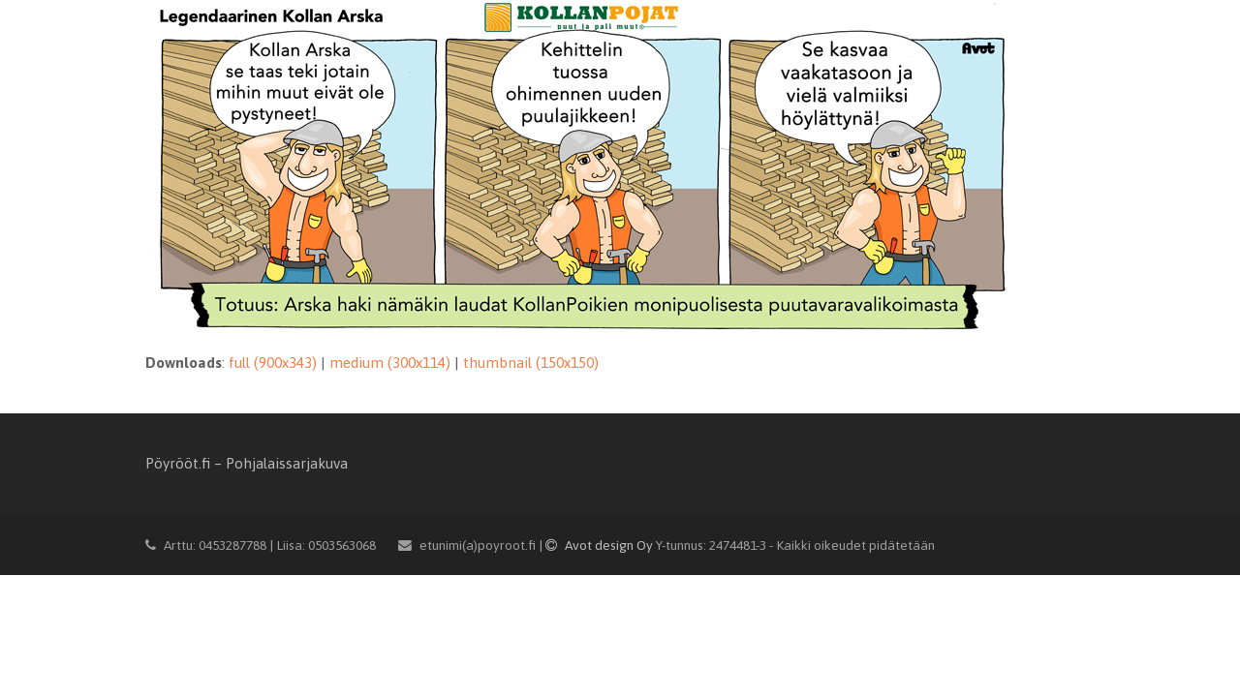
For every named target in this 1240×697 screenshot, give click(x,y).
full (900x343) (273, 362)
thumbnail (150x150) (531, 362)
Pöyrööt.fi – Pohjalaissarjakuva (246, 463)
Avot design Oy (600, 545)
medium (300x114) (389, 362)
